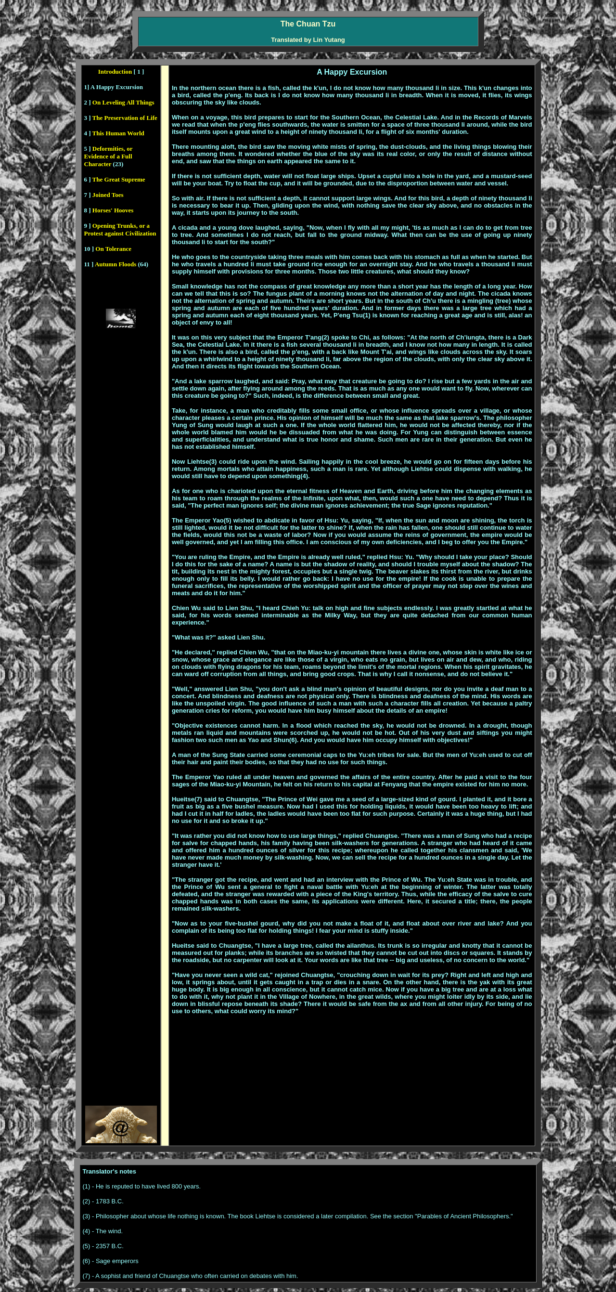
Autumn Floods (114, 264)
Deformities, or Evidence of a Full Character (108, 156)
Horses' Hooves (112, 210)
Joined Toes (108, 194)
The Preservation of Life (124, 117)
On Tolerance (113, 248)
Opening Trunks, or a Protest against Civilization (120, 229)
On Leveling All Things (123, 102)
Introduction (115, 71)
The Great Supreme (118, 179)
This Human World (118, 133)
